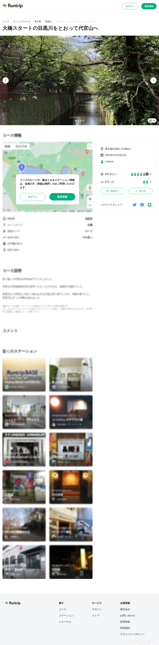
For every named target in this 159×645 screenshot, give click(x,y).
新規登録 (149, 6)
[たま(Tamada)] (61, 387)
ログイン (130, 6)
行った (140, 190)
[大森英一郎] (61, 462)
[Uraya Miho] (13, 574)
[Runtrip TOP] (12, 6)
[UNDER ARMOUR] (16, 462)
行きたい (112, 190)
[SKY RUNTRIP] (15, 424)
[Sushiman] (12, 499)
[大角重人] (12, 537)
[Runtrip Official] (16, 387)
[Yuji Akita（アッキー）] (66, 424)
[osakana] (106, 161)
